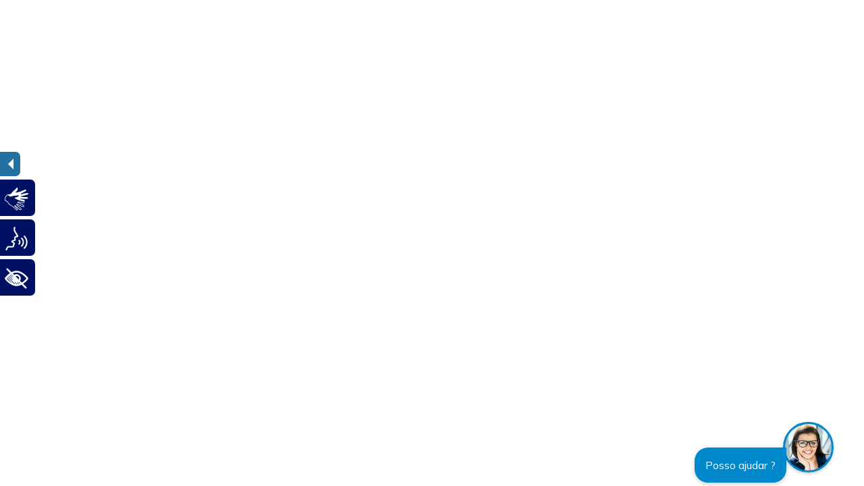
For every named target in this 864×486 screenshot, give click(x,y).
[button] (808, 447)
